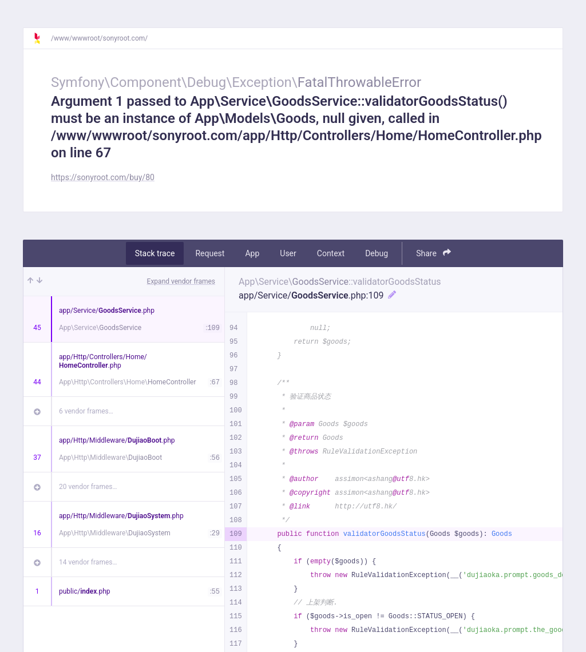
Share (433, 253)
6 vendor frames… (86, 411)
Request (209, 253)
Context (331, 253)
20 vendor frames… (88, 487)
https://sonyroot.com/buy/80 (103, 177)
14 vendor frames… (88, 562)
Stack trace (155, 253)
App (252, 253)
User (288, 253)
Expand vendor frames (181, 281)
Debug (376, 253)
